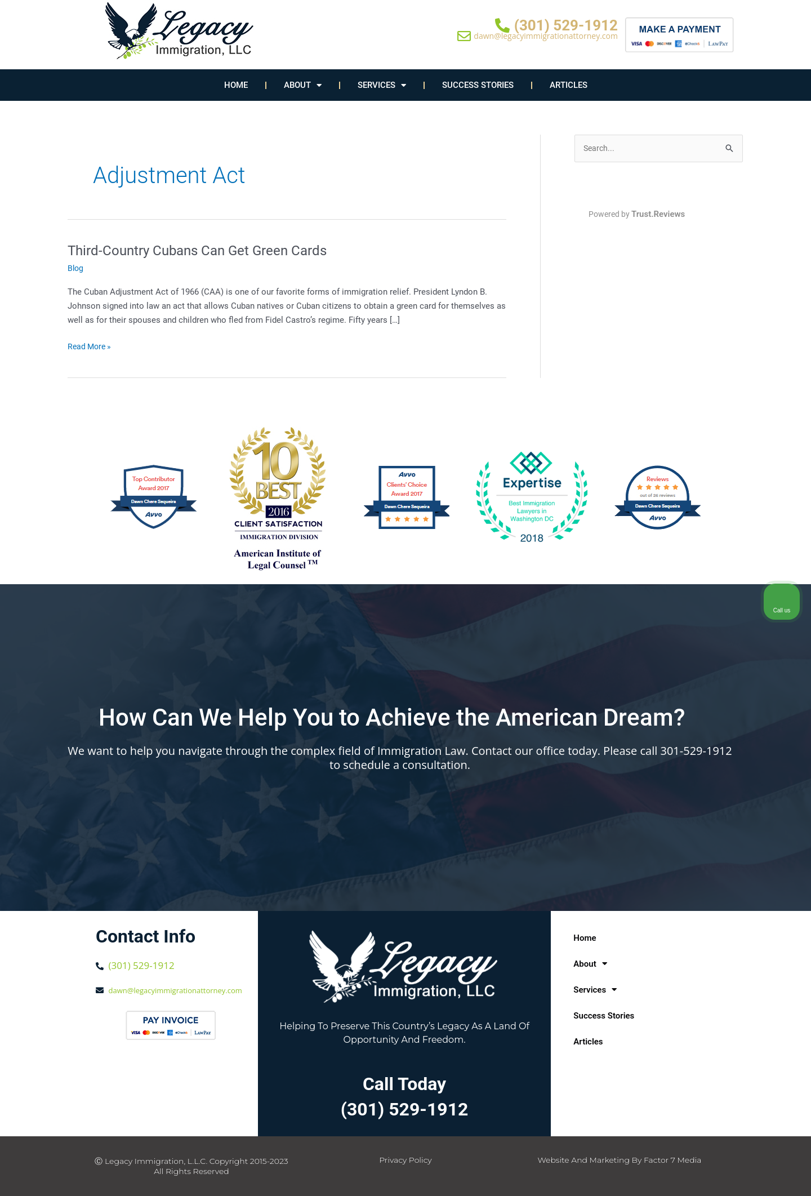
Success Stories (478, 85)
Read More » (91, 346)
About (303, 85)
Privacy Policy (405, 1160)
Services (382, 85)
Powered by (638, 215)
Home (236, 85)
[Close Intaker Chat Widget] (774, 836)
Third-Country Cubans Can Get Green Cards (207, 250)
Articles (568, 85)
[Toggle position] (750, 836)
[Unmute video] (612, 836)
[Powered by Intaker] (715, 1172)
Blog (76, 268)
